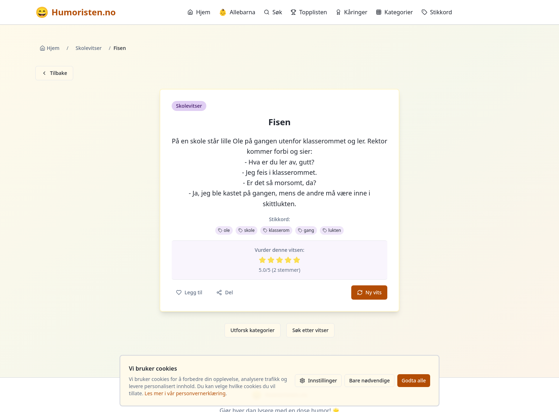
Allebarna (237, 12)
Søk (273, 12)
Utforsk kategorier (253, 330)
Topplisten (309, 12)
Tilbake (54, 73)
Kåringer (351, 12)
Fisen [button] (279, 122)
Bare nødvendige (369, 380)
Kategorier (394, 12)
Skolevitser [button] (189, 105)
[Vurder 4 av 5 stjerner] (288, 260)
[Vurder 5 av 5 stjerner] (297, 260)
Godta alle (414, 380)
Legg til (189, 292)
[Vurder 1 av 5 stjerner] (262, 260)
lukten (332, 230)
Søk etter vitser (310, 330)
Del (224, 292)
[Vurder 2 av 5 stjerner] (271, 260)
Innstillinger (318, 380)
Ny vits (369, 292)
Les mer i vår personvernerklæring (185, 393)
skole (246, 230)
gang (306, 230)
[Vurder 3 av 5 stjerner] (279, 260)
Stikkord (437, 12)
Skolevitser (89, 48)
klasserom (276, 230)
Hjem (198, 12)
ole (224, 230)
